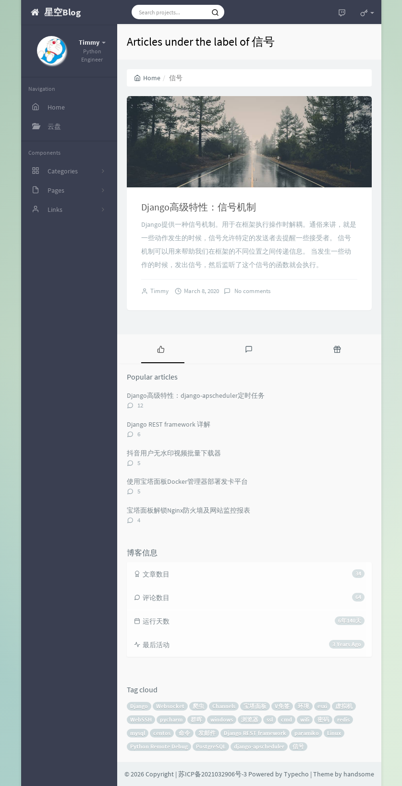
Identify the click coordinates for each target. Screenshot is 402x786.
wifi (304, 719)
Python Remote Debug (159, 746)
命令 (184, 733)
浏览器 (249, 719)
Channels (223, 706)
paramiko (306, 733)
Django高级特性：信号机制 (198, 207)
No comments (251, 291)
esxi (322, 706)
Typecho (296, 774)
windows (221, 719)
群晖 (196, 719)
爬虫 (198, 706)
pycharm (171, 719)
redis (343, 719)
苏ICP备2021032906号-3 (212, 774)
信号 (298, 746)
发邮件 (207, 733)
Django (139, 706)
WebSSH (141, 719)
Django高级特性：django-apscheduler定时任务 (196, 395)
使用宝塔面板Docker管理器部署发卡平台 (187, 481)
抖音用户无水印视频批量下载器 (174, 453)
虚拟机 (344, 706)
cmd (286, 719)
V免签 (282, 706)
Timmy (159, 291)
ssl (270, 719)
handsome (358, 774)
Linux (334, 733)
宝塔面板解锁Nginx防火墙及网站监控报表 (188, 510)
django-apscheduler (259, 746)
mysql (137, 733)
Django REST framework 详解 (168, 424)
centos (162, 733)
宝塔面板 (255, 706)
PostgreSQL (211, 746)
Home (147, 78)
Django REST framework (255, 733)
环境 (303, 706)
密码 (323, 719)
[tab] (161, 348)
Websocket (170, 706)
